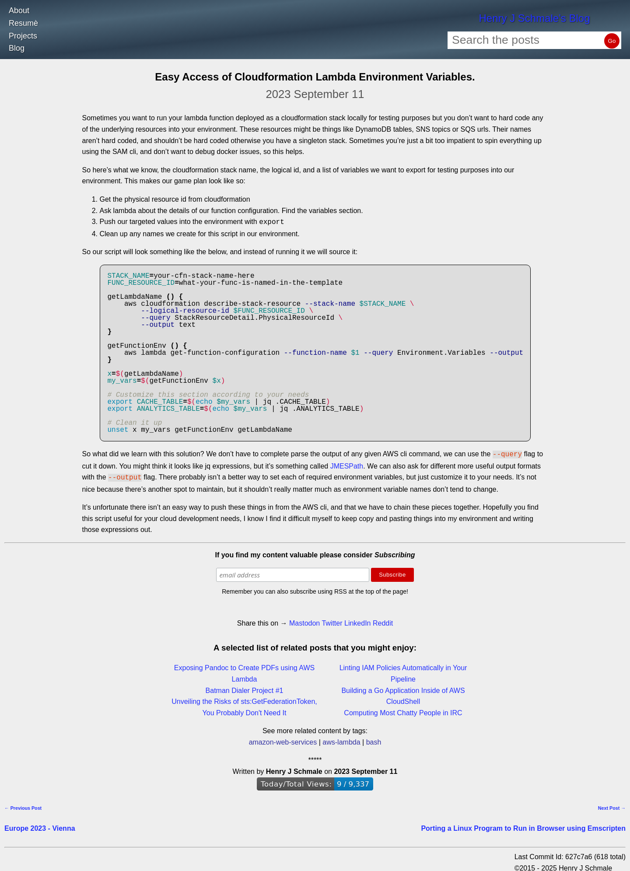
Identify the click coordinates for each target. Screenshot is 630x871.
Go (612, 41)
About (19, 10)
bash (374, 739)
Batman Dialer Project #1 (245, 688)
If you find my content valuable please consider (315, 552)
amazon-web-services (283, 739)
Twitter (332, 620)
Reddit (383, 620)
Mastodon (304, 620)
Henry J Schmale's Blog (534, 18)
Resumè (23, 23)
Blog (16, 48)
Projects (23, 35)
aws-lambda (341, 739)
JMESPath (347, 464)
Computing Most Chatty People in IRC (403, 710)
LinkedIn (357, 620)
